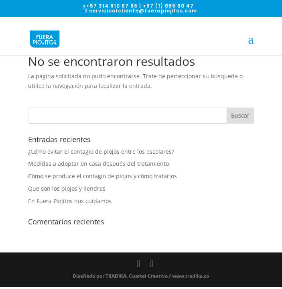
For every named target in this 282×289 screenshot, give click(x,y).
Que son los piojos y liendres (66, 188)
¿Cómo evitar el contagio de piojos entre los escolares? (101, 151)
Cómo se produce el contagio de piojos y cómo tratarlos (102, 176)
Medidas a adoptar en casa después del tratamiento (98, 163)
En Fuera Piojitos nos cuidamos (70, 201)
